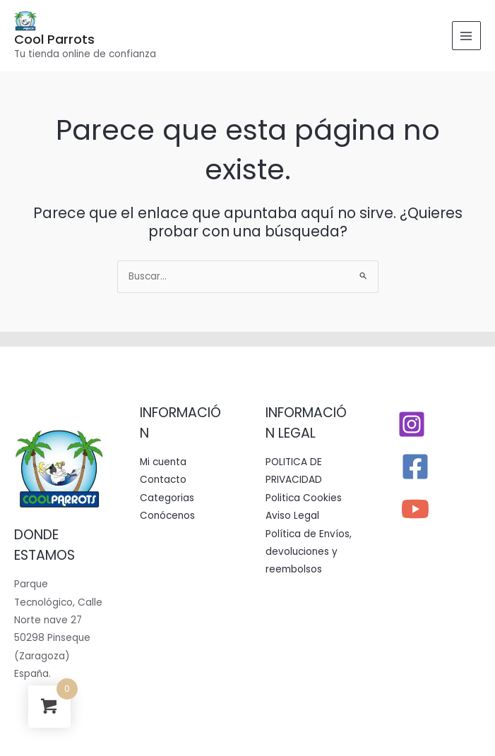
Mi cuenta (163, 462)
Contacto (163, 479)
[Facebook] (415, 466)
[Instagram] (411, 424)
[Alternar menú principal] (466, 35)
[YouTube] (415, 509)
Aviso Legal (292, 515)
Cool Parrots (54, 39)
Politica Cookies (304, 498)
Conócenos (167, 515)
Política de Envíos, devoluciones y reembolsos (309, 552)
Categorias (167, 498)
